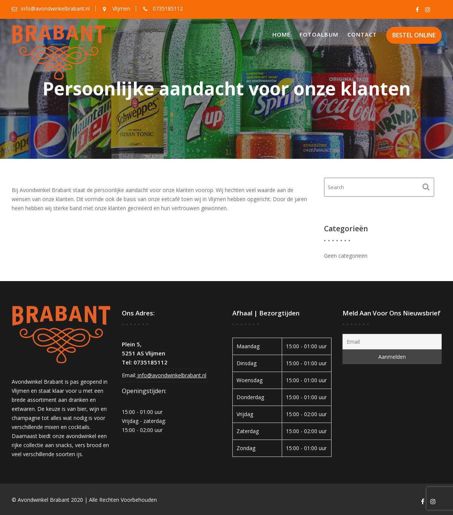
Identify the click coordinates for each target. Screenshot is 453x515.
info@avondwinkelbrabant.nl (171, 368)
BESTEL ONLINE (414, 35)
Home (281, 34)
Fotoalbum (318, 34)
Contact (362, 34)
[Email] (392, 338)
